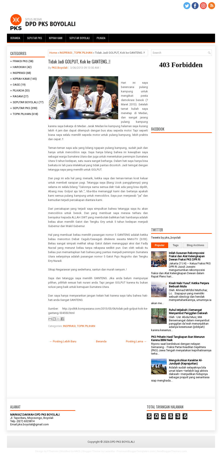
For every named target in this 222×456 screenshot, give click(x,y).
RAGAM (18, 96)
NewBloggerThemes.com (172, 451)
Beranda (15, 38)
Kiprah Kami (55, 38)
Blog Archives (195, 245)
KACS (77, 451)
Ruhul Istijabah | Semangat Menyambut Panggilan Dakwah (188, 311)
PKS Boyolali (59, 67)
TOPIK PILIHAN (22, 114)
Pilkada (101, 38)
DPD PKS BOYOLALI (122, 441)
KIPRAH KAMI (21, 78)
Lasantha (109, 451)
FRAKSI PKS (20, 61)
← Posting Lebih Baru (62, 341)
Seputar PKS (34, 38)
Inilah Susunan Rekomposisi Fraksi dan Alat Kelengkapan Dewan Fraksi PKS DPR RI (187, 256)
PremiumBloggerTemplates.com (136, 451)
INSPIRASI (19, 73)
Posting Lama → (136, 341)
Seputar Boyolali (79, 38)
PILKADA (18, 90)
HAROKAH (19, 67)
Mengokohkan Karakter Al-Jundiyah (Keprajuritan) (185, 362)
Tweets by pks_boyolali (166, 237)
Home (53, 52)
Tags (176, 245)
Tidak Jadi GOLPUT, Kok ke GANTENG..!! (79, 61)
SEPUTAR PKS (21, 108)
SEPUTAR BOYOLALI (25, 102)
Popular (160, 245)
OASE (16, 84)
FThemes (52, 451)
